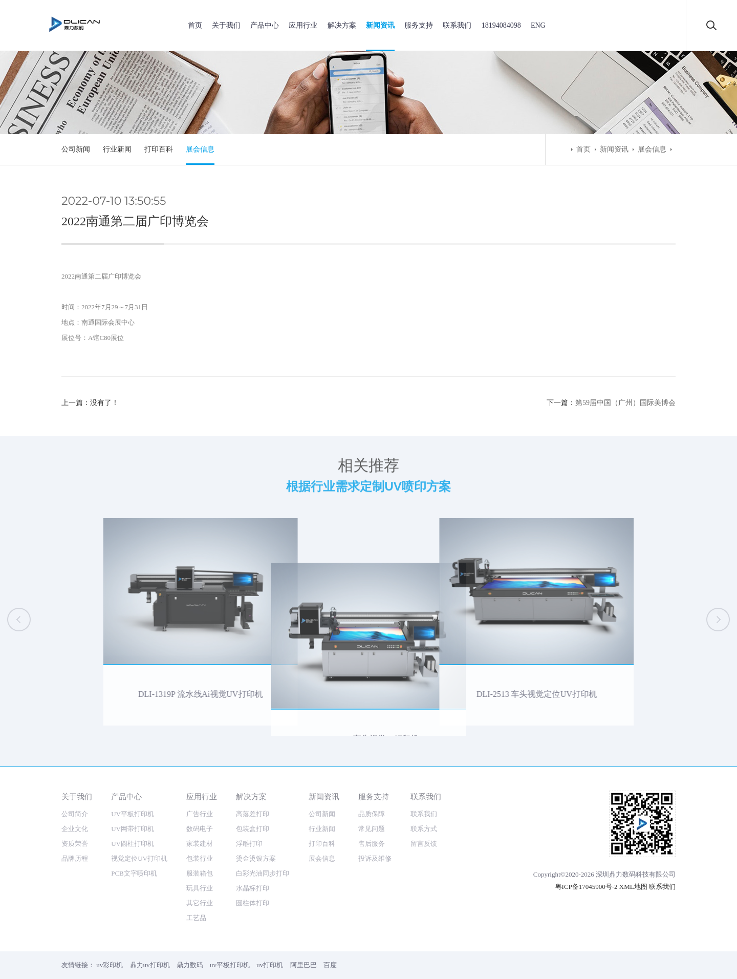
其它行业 (199, 903)
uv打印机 (269, 965)
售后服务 (371, 843)
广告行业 (199, 814)
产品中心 (264, 25)
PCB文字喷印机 (134, 873)
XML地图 (633, 886)
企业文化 (74, 829)
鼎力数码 (190, 965)
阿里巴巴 (303, 965)
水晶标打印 (252, 888)
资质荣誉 (74, 843)
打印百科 (158, 149)
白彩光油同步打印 (262, 873)
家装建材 (199, 843)
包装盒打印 (252, 829)
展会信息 (200, 149)
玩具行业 (199, 888)
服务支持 (418, 25)
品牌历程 (74, 858)
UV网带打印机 (132, 829)
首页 (195, 25)
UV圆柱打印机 (132, 843)
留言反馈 (423, 843)
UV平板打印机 (132, 814)
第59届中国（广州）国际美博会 (625, 403)
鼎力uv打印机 (150, 965)
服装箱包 (199, 873)
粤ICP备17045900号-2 (586, 886)
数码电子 (199, 829)
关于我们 (226, 25)
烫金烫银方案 (256, 858)
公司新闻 (75, 149)
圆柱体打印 (252, 903)
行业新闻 (117, 149)
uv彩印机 (109, 965)
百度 (330, 965)
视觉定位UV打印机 (139, 858)
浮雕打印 (249, 843)
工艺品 (196, 918)
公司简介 (74, 814)
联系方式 (423, 829)
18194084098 (501, 25)
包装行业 (199, 858)
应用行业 (303, 25)
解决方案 (342, 25)
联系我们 (457, 25)
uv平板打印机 (230, 965)
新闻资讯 (380, 25)
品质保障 (371, 814)
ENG (538, 25)
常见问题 (371, 829)
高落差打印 (252, 814)
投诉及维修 (375, 858)
